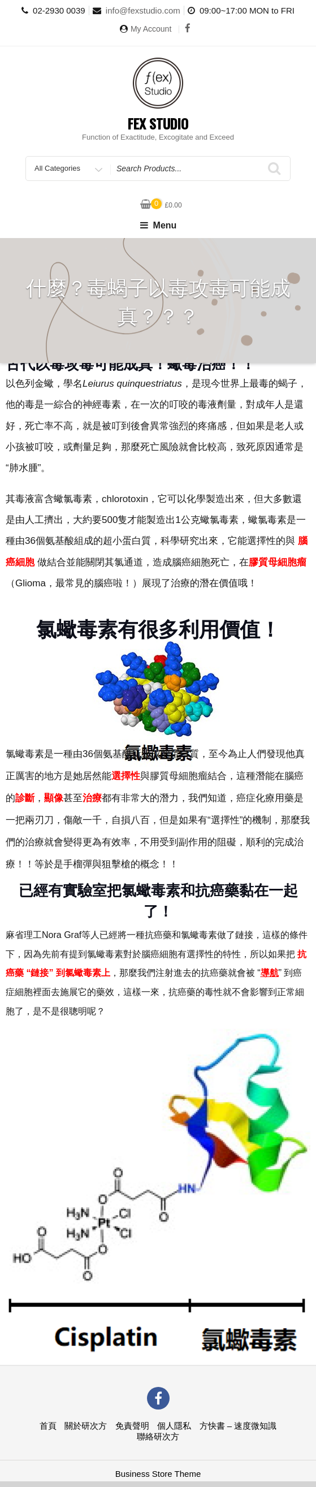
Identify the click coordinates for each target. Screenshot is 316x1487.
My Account (151, 28)
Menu (158, 225)
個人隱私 (174, 1425)
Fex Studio (158, 123)
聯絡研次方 (158, 1436)
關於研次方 (85, 1425)
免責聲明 (132, 1425)
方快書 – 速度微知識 (238, 1425)
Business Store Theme (158, 1474)
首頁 (48, 1425)
